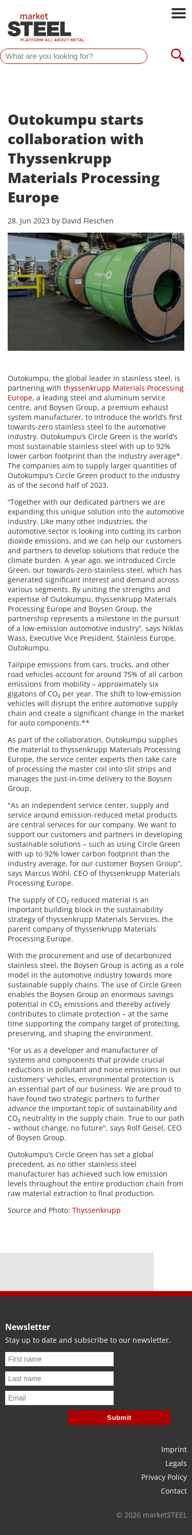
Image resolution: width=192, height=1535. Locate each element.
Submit (119, 1417)
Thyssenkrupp (96, 1210)
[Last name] (59, 1378)
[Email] (59, 1398)
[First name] (59, 1359)
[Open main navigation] (178, 14)
